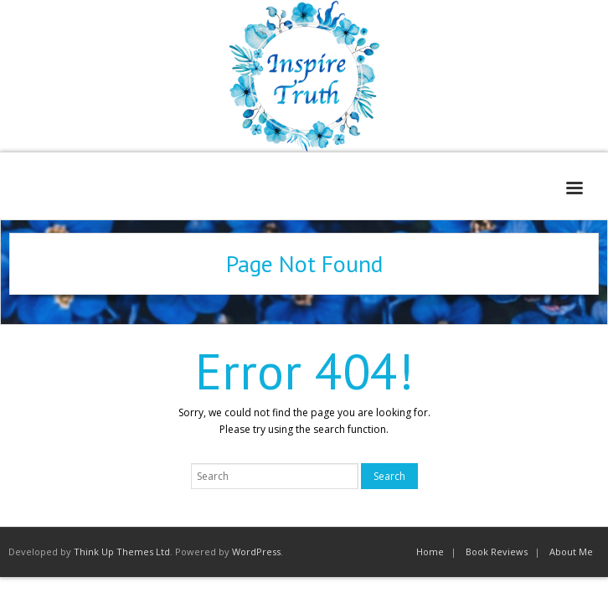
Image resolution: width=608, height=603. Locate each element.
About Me (571, 551)
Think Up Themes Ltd (122, 551)
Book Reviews (497, 551)
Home (430, 551)
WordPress (256, 551)
